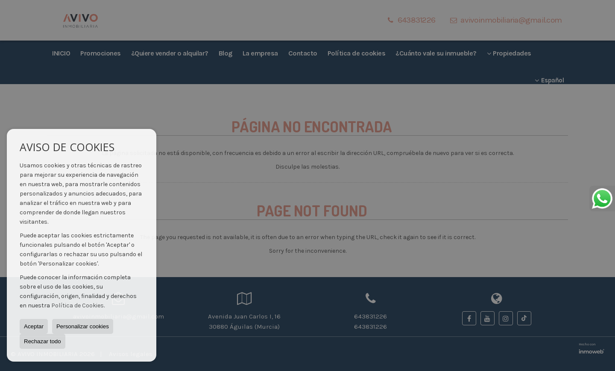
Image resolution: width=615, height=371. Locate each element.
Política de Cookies (77, 305)
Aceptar (34, 326)
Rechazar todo (42, 341)
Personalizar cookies (82, 326)
